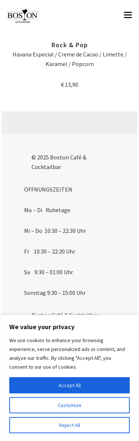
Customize (70, 405)
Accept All (70, 385)
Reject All (69, 425)
